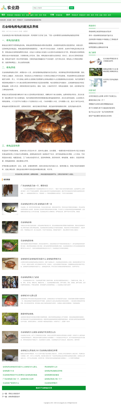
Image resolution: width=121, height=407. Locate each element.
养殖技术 (75, 15)
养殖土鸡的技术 (14, 393)
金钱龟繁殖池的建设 (52, 375)
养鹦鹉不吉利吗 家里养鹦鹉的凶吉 (101, 104)
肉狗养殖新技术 (14, 396)
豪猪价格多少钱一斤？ (97, 100)
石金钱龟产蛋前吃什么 (11, 383)
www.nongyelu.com (62, 403)
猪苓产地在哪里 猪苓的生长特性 (100, 116)
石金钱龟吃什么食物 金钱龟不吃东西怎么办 (38, 332)
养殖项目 (10, 15)
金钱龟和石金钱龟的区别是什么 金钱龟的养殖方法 (41, 259)
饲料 (88, 15)
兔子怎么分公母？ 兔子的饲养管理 (101, 112)
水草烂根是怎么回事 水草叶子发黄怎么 (103, 96)
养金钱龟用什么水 (51, 367)
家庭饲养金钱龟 (27, 314)
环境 (96, 15)
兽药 (92, 15)
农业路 (17, 7)
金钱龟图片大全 (8, 371)
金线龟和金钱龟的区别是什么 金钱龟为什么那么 (20, 367)
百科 (40, 15)
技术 (14, 20)
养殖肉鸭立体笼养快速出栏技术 (100, 31)
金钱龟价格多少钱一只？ (53, 379)
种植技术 (82, 15)
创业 (27, 15)
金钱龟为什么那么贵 (29, 296)
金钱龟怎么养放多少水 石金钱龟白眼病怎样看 (39, 350)
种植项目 (17, 15)
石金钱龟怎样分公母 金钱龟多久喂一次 (36, 204)
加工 (23, 15)
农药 (109, 15)
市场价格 (59, 15)
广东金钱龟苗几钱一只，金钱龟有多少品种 (18, 379)
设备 (101, 15)
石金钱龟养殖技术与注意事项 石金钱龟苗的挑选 (20, 375)
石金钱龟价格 (26, 222)
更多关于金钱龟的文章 (44, 388)
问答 (36, 15)
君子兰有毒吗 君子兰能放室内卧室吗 (102, 108)
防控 (105, 15)
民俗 (44, 15)
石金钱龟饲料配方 (51, 383)
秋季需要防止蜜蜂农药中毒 (98, 47)
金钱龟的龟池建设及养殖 (53, 371)
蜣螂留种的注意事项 (96, 43)
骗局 (32, 15)
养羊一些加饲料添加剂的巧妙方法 (101, 35)
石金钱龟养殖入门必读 (30, 277)
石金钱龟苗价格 (27, 241)
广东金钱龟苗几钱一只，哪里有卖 (34, 186)
